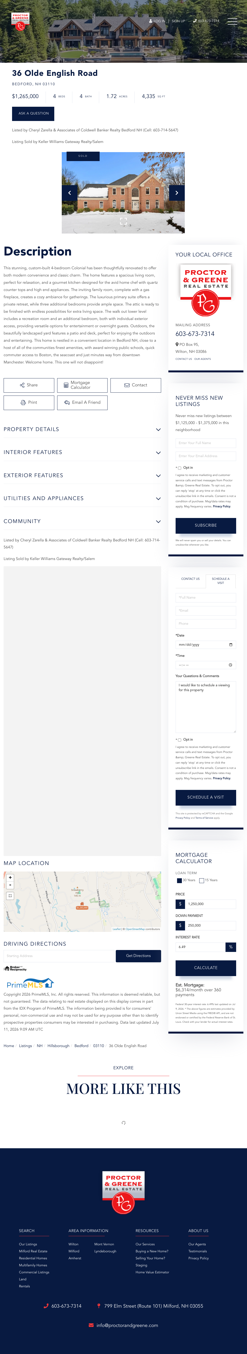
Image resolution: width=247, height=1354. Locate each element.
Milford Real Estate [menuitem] (33, 1251)
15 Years (209, 880)
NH (40, 1046)
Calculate (206, 968)
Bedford (82, 1046)
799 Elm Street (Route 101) (150, 1306)
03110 (98, 1046)
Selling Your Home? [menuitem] (150, 1258)
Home (9, 1046)
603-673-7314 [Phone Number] (206, 21)
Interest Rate (188, 937)
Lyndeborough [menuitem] (105, 1251)
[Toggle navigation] (232, 21)
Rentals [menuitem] (24, 1286)
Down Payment (189, 916)
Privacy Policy (221, 506)
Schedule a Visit (221, 581)
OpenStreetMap (135, 929)
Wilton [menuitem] (73, 1244)
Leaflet (117, 929)
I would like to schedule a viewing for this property (206, 707)
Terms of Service (204, 818)
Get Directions (138, 956)
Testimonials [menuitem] (197, 1251)
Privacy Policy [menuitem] (198, 1258)
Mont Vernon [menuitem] (104, 1244)
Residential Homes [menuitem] (33, 1258)
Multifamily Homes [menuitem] (33, 1265)
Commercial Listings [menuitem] (34, 1272)
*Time (180, 656)
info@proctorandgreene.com (123, 1325)
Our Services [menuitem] (145, 1244)
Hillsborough (58, 1046)
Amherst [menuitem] (75, 1258)
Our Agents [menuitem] (197, 1244)
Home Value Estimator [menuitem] (152, 1272)
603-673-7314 (195, 334)
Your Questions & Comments (197, 676)
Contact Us (184, 359)
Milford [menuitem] (74, 1251)
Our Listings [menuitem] (28, 1244)
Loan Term (186, 873)
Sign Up (178, 21)
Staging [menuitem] (141, 1265)
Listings (25, 1046)
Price (180, 894)
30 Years (186, 880)
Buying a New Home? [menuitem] (152, 1251)
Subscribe (206, 526)
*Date (180, 636)
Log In (157, 21)
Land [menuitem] (23, 1279)
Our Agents (202, 359)
